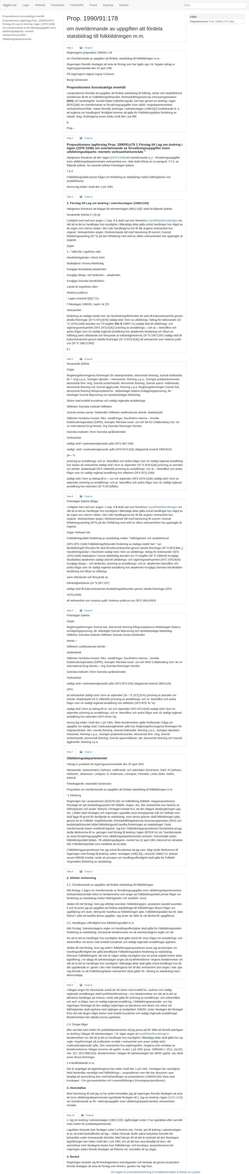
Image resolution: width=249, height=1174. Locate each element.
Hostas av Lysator (189, 1172)
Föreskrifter (77, 5)
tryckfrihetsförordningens (154, 1033)
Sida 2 (70, 138)
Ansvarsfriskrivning (140, 1172)
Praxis (93, 5)
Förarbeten (57, 5)
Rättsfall (40, 5)
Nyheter (124, 5)
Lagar (25, 5)
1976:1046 (117, 157)
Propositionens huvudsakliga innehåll (23, 16)
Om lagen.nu (118, 1172)
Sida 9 (70, 985)
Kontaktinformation (165, 1172)
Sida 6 (70, 610)
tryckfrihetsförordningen (163, 220)
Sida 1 (70, 47)
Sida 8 (70, 871)
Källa (231, 21)
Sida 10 (71, 1115)
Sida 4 (70, 359)
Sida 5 (70, 496)
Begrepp (108, 5)
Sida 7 (70, 752)
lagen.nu (10, 5)
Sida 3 (70, 196)
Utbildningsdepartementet (17, 39)
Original (86, 47)
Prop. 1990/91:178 (218, 21)
